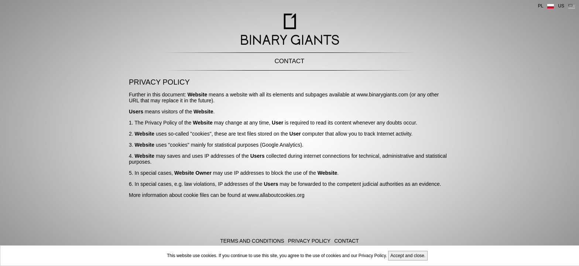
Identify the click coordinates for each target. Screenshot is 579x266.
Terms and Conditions (252, 241)
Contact (290, 61)
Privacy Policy (309, 241)
